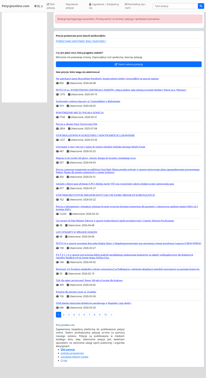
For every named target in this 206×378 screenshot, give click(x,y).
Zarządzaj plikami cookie (74, 356)
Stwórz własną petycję (129, 64)
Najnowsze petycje (72, 6)
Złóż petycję (51, 6)
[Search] (175, 6)
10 (105, 314)
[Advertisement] (24, 57)
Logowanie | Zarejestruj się (104, 6)
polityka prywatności (72, 353)
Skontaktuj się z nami (135, 6)
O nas (64, 360)
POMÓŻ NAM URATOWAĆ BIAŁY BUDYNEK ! (81, 41)
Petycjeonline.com (15, 6)
